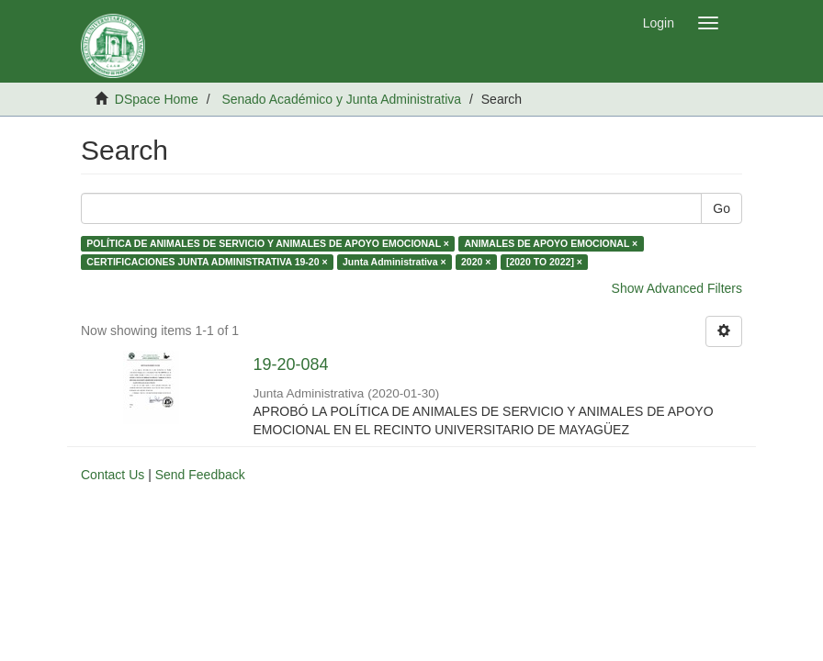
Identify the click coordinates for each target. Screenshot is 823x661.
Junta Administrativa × (394, 261)
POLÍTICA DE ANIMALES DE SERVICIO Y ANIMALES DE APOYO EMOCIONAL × (267, 243)
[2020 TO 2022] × (544, 261)
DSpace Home (156, 99)
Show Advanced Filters (677, 288)
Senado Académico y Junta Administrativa (341, 99)
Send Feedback (200, 474)
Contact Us (112, 474)
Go (721, 208)
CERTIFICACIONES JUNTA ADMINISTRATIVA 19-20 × (206, 261)
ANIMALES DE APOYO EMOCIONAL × (550, 243)
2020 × (475, 261)
